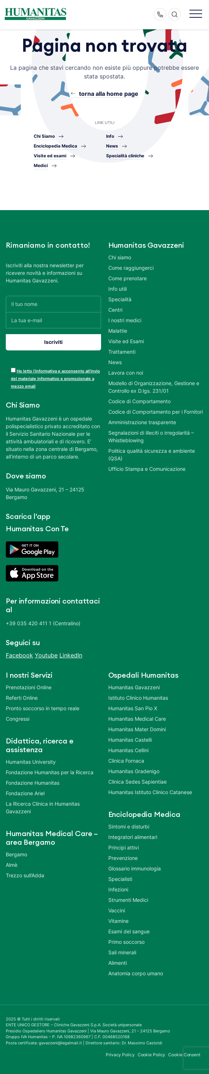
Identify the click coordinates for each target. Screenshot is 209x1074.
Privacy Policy (120, 1054)
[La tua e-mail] (53, 320)
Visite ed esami (50, 155)
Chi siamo (119, 257)
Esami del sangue (129, 931)
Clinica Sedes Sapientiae (137, 782)
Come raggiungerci (131, 268)
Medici (41, 165)
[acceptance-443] (13, 370)
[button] (195, 14)
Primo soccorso (126, 942)
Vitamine (118, 921)
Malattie (117, 331)
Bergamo (16, 854)
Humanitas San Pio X (132, 708)
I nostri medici (124, 320)
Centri (115, 310)
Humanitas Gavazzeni (134, 687)
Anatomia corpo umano (135, 973)
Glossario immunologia (134, 868)
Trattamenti (121, 352)
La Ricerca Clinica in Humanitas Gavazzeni (43, 807)
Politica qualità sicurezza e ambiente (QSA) (151, 454)
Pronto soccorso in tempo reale (42, 708)
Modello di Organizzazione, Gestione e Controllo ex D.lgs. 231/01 (153, 387)
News (112, 146)
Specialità (119, 299)
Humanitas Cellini (128, 750)
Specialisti (120, 879)
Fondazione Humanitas (32, 783)
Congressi (17, 719)
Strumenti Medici (128, 900)
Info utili (117, 289)
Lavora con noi (125, 373)
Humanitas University (31, 762)
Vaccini (116, 910)
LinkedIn (70, 655)
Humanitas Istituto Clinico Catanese (150, 792)
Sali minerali (122, 952)
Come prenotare (127, 278)
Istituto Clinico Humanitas (138, 698)
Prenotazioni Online (28, 687)
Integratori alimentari (132, 837)
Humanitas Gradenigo (133, 771)
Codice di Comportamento (139, 401)
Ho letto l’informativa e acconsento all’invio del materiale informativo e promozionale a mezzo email (55, 378)
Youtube (46, 655)
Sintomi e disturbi (128, 826)
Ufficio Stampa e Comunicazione (146, 469)
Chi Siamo (44, 136)
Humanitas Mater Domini (137, 729)
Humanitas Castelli (130, 740)
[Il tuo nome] (53, 304)
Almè (11, 865)
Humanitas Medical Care (137, 719)
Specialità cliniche (125, 155)
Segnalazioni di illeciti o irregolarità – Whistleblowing (151, 436)
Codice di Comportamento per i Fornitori (155, 412)
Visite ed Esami (126, 341)
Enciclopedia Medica (55, 146)
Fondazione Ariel (25, 793)
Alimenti (117, 963)
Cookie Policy (152, 1054)
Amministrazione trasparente (142, 422)
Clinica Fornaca (126, 761)
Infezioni (118, 889)
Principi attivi (123, 847)
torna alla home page (108, 93)
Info (110, 136)
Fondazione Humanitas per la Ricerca (49, 772)
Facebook (19, 655)
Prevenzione (123, 858)
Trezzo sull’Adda (25, 875)
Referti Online (22, 698)
